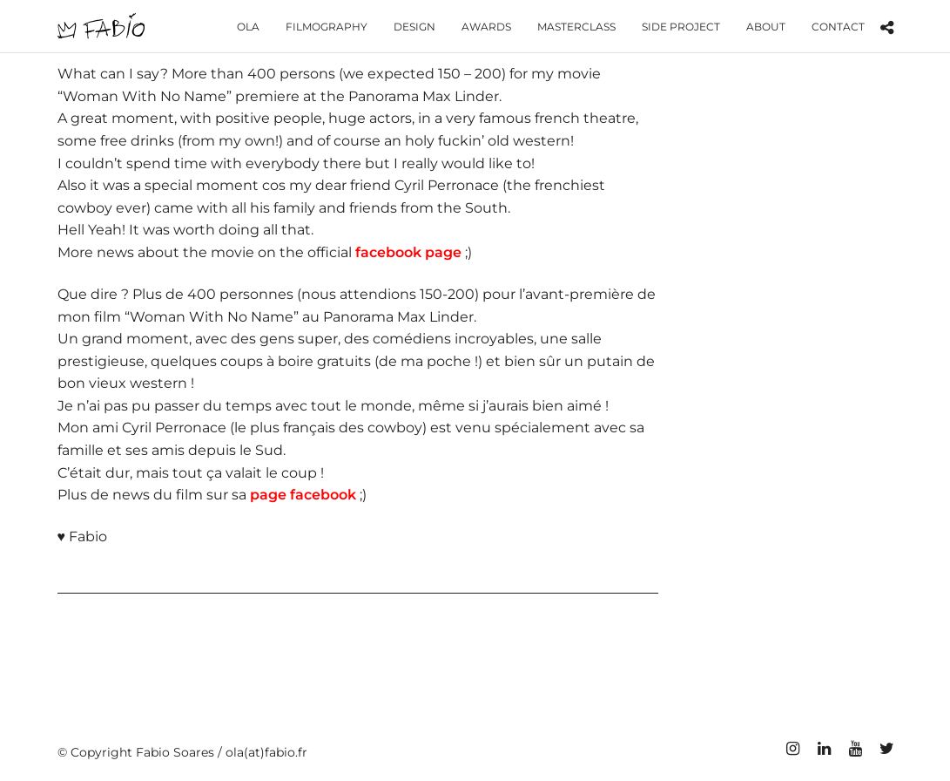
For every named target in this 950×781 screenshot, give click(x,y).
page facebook (303, 494)
